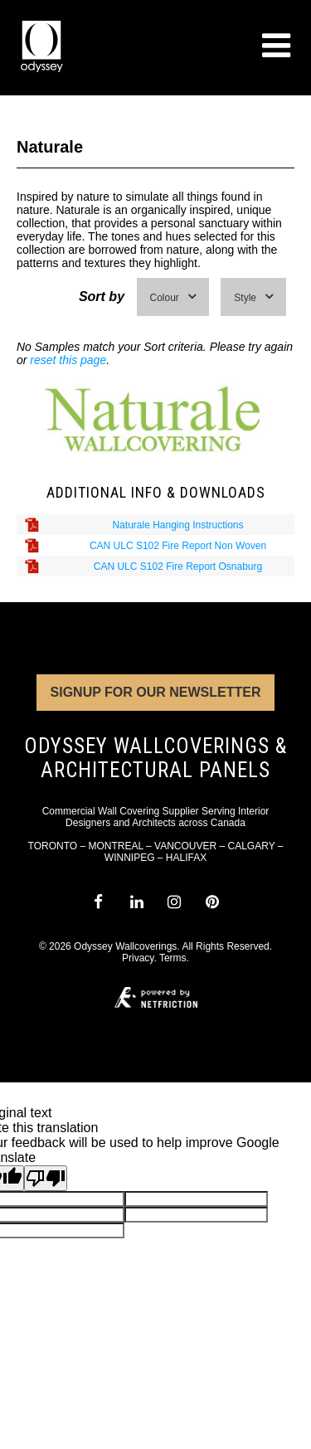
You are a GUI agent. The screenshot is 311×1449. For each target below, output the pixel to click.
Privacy (137, 958)
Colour (173, 297)
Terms (173, 958)
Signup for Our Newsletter (156, 692)
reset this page (68, 360)
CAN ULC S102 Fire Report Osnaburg (178, 566)
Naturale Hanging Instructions (177, 525)
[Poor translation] (45, 1178)
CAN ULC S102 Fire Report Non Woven (178, 546)
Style (253, 297)
